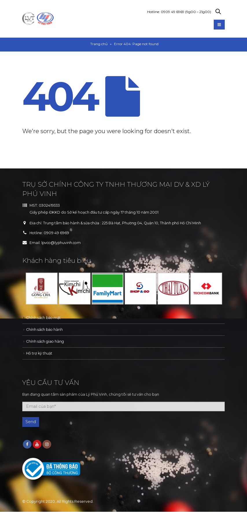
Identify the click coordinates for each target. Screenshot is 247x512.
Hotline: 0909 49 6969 (179, 12)
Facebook (27, 444)
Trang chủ (99, 44)
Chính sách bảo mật (44, 317)
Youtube (37, 444)
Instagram (47, 444)
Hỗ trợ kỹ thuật (39, 353)
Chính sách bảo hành (45, 329)
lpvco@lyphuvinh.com (62, 243)
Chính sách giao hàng (46, 341)
